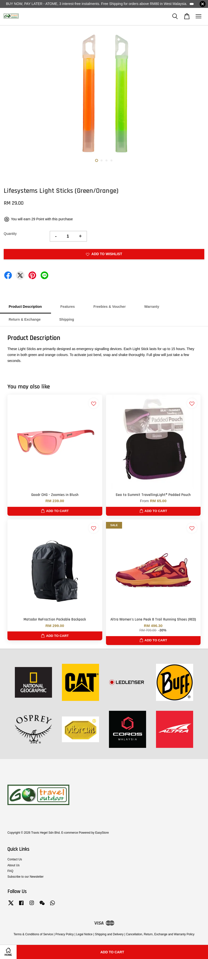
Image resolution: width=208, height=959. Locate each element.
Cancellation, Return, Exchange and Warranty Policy (160, 934)
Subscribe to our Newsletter (25, 876)
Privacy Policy (64, 934)
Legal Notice (84, 934)
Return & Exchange (25, 319)
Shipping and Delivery (109, 934)
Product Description (25, 307)
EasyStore (102, 832)
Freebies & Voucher (109, 307)
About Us (13, 865)
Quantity (10, 234)
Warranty (151, 307)
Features (67, 307)
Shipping (66, 319)
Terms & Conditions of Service (33, 934)
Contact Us (14, 859)
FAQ (10, 871)
